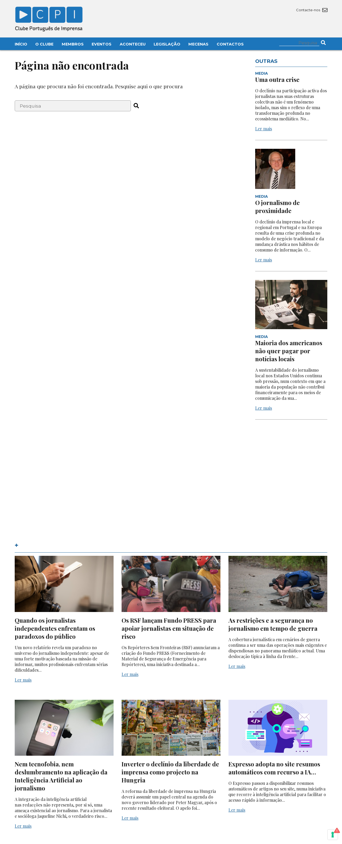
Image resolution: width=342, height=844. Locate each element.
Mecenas (198, 44)
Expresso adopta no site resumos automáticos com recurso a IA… (274, 768)
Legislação (167, 44)
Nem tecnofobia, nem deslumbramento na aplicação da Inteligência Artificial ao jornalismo (61, 776)
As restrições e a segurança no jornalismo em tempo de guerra (272, 624)
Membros (73, 44)
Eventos (101, 44)
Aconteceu (133, 44)
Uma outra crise (277, 79)
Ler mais (263, 128)
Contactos (230, 44)
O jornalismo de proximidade (277, 207)
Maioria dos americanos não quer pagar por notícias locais (288, 351)
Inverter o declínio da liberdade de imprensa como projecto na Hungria (170, 772)
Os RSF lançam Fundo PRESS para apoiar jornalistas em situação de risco (169, 628)
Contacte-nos (311, 10)
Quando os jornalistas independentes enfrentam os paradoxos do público (55, 628)
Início (21, 44)
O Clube (44, 44)
